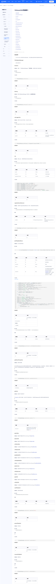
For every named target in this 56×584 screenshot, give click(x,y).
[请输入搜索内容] (47, 5)
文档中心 (23, 1)
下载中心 (27, 1)
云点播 (16, 1)
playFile (17, 42)
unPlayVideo (18, 32)
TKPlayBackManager (19, 14)
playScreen (17, 39)
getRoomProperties (19, 26)
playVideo (17, 29)
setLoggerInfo (18, 19)
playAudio (17, 31)
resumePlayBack (18, 49)
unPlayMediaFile (18, 37)
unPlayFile (17, 44)
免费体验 (51, 1)
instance (17, 16)
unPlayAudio (18, 34)
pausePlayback (18, 47)
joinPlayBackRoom (19, 24)
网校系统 (19, 1)
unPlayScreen (18, 41)
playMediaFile (18, 36)
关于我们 (31, 1)
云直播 (12, 1)
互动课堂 (8, 1)
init (16, 21)
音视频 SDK (5, 5)
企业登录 (46, 1)
